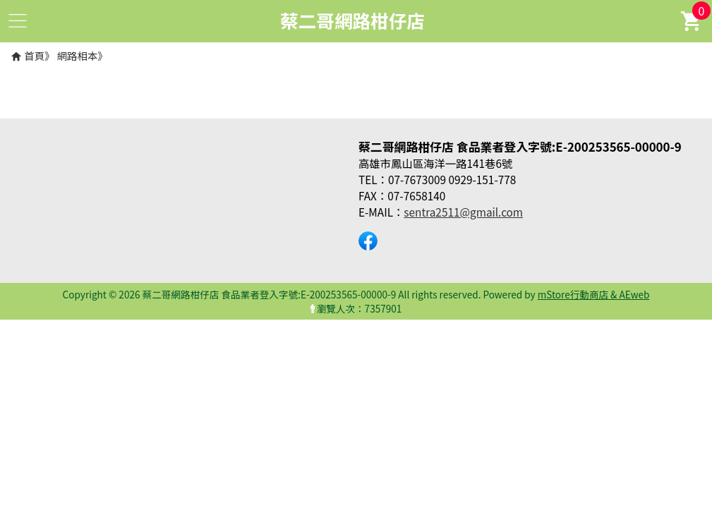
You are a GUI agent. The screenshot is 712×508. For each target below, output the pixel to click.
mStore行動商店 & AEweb (594, 294)
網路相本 (77, 55)
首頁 (34, 55)
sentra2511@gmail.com (463, 211)
